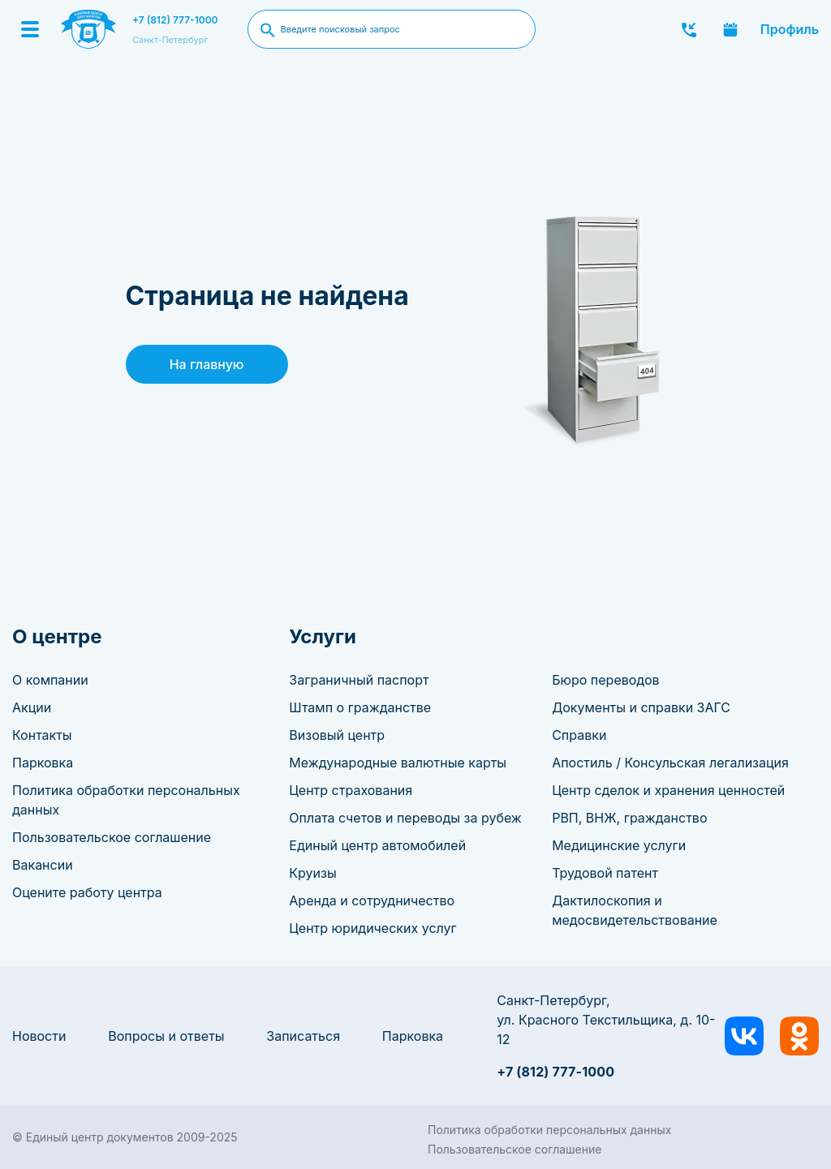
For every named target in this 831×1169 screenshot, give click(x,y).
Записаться (303, 1036)
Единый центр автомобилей (377, 845)
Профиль (789, 29)
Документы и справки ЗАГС (641, 707)
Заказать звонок (689, 29)
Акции (31, 707)
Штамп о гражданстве (360, 707)
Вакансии (42, 865)
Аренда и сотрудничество (371, 900)
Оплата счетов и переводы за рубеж (405, 818)
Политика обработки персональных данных (549, 1130)
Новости (39, 1036)
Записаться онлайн (730, 29)
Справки (579, 735)
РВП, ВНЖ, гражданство (629, 818)
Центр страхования (350, 790)
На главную (207, 364)
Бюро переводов (605, 680)
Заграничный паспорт (358, 680)
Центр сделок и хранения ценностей (668, 790)
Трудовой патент (605, 873)
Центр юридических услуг (372, 928)
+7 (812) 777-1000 (175, 20)
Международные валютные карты (397, 762)
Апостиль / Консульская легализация (670, 762)
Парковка (42, 762)
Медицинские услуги (619, 845)
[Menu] (30, 29)
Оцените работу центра (87, 892)
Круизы (312, 873)
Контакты (42, 735)
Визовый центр (337, 735)
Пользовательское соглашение (111, 837)
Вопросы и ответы (166, 1036)
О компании (50, 680)
